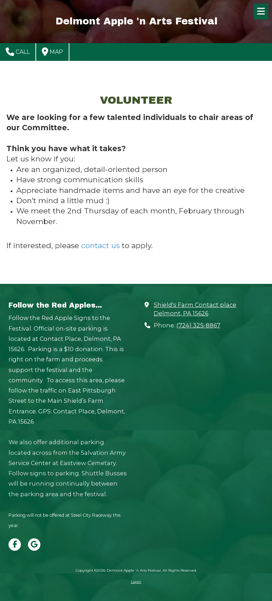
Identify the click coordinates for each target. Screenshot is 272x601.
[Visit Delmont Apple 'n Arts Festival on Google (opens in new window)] (34, 544)
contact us (100, 245)
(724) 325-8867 (198, 325)
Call (18, 51)
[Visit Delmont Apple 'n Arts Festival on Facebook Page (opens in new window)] (14, 544)
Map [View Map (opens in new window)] (52, 51)
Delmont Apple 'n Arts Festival (136, 21)
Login (136, 581)
